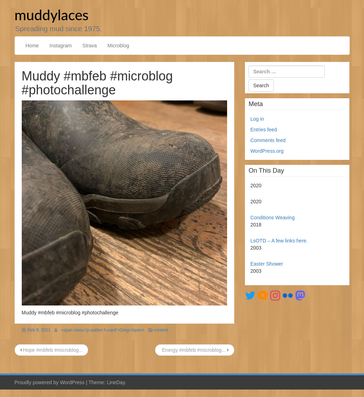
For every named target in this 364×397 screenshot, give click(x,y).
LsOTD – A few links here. (279, 241)
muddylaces (52, 14)
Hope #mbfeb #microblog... (51, 350)
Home (32, 45)
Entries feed (263, 129)
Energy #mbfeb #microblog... (194, 350)
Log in (257, 119)
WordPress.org (266, 151)
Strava (89, 45)
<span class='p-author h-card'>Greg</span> (102, 330)
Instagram (61, 45)
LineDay (116, 382)
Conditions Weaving (272, 217)
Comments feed (268, 140)
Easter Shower (266, 264)
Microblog (118, 45)
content (161, 330)
